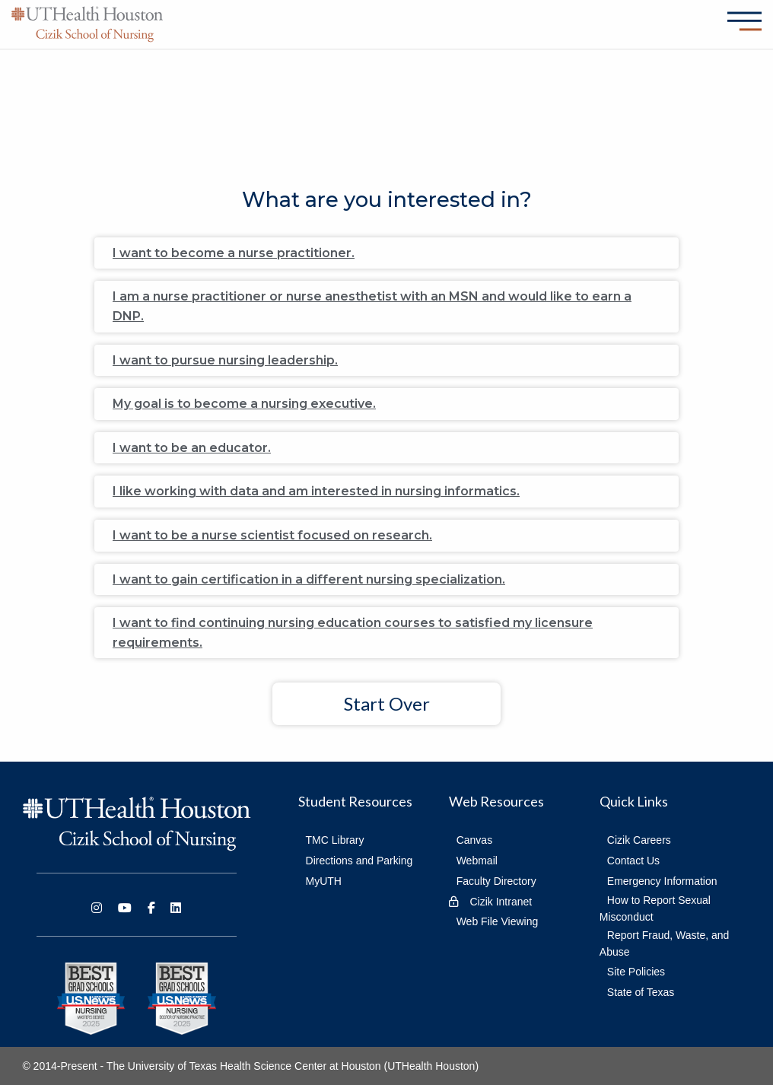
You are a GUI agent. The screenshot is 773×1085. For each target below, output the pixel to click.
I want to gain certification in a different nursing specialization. (309, 579)
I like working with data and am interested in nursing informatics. (316, 491)
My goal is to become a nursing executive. (244, 403)
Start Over (387, 703)
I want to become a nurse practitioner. (234, 253)
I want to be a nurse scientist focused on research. (272, 535)
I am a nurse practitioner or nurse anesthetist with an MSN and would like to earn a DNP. (372, 306)
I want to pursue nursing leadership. (225, 360)
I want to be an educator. (192, 448)
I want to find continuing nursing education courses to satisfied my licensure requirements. (353, 633)
